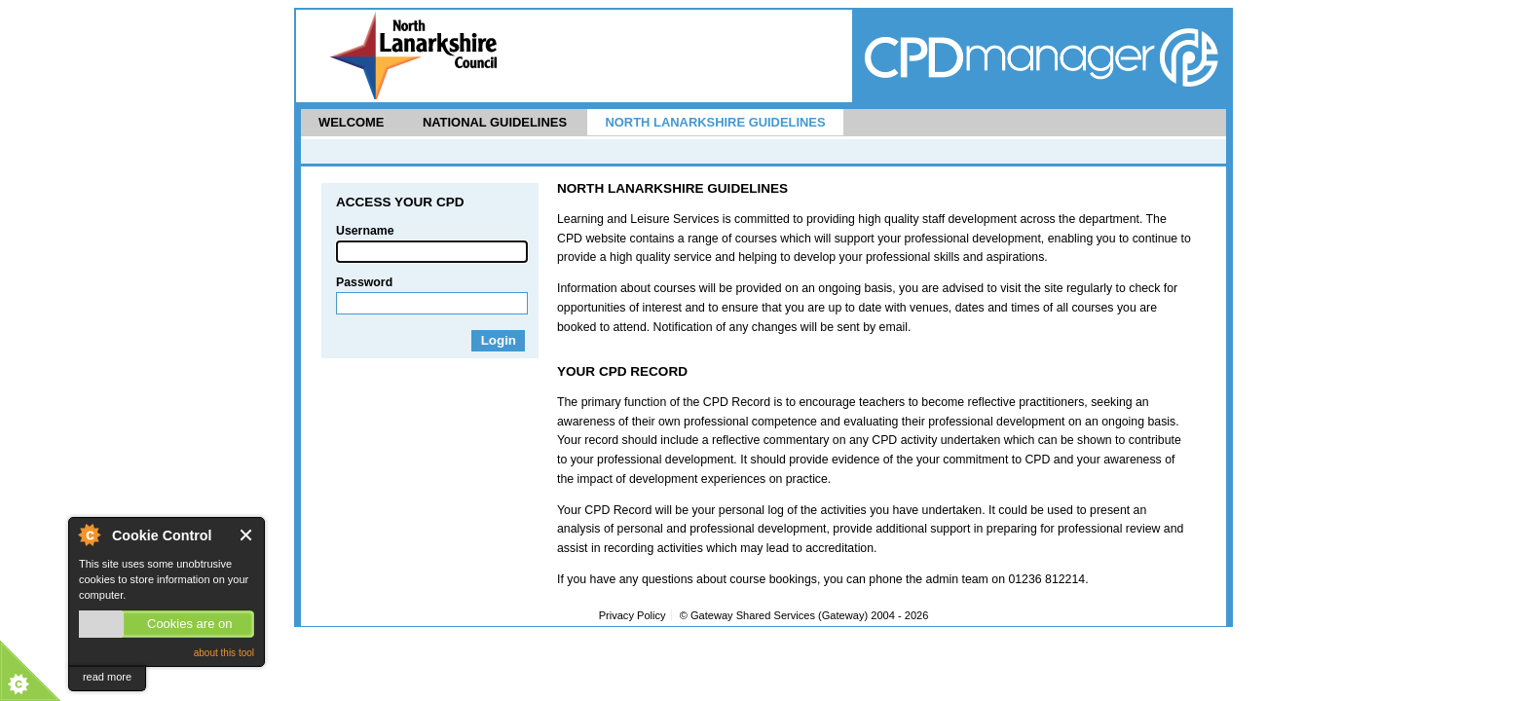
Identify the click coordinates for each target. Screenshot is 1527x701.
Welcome (351, 122)
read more (107, 677)
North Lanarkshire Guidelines (715, 122)
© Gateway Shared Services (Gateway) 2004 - (804, 615)
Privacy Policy (632, 615)
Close (247, 535)
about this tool (224, 652)
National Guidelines (495, 122)
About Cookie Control (88, 534)
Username (365, 231)
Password (364, 282)
